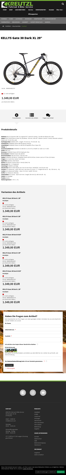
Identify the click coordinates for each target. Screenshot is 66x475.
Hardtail (24, 26)
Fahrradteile (5, 22)
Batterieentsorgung (39, 443)
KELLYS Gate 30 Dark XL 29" (21, 38)
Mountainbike (16, 26)
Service (30, 10)
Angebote (37, 452)
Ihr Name (8, 323)
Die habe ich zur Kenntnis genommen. (24, 361)
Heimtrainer (38, 19)
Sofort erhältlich (36, 22)
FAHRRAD (4, 19)
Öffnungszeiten (33, 14)
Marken (47, 22)
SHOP (11, 10)
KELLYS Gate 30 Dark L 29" (12, 198)
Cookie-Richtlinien (28, 469)
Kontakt (51, 10)
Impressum (37, 445)
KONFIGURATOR (41, 10)
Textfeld (7, 336)
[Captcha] (33, 357)
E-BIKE (11, 19)
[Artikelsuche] (63, 4)
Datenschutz (38, 438)
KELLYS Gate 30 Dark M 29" (12, 235)
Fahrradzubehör (50, 19)
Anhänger (28, 19)
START (5, 10)
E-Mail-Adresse (9, 330)
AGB (35, 441)
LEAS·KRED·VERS (20, 10)
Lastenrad (19, 19)
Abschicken (9, 365)
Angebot (25, 22)
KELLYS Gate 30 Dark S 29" (12, 216)
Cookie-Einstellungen (42, 472)
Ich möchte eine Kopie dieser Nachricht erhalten (20, 344)
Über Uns (59, 10)
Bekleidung (16, 22)
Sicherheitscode (10, 347)
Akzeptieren (60, 472)
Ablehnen (53, 472)
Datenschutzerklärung (14, 361)
